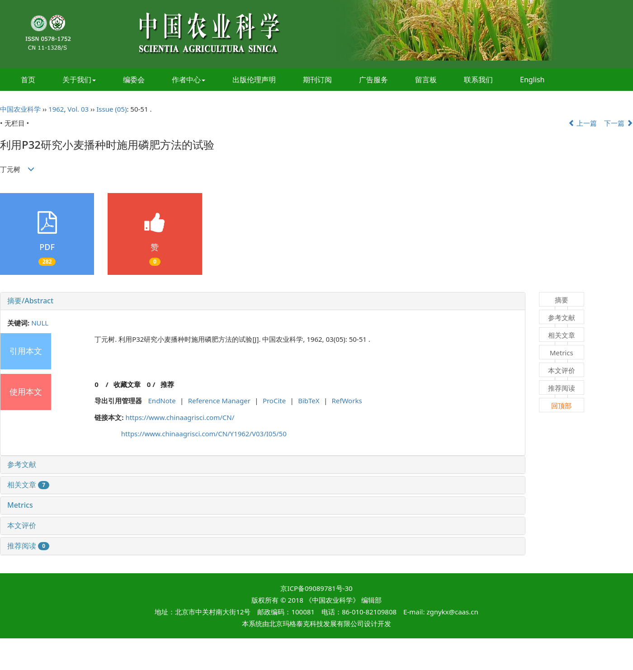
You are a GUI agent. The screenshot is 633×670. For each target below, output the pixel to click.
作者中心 (188, 80)
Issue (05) (111, 108)
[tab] (262, 301)
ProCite (274, 400)
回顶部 (561, 405)
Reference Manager (219, 400)
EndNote (162, 400)
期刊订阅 (317, 80)
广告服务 (373, 80)
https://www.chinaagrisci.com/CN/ (179, 417)
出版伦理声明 (254, 80)
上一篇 (582, 122)
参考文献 (21, 464)
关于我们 (79, 80)
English (532, 80)
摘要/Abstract (30, 301)
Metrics (20, 505)
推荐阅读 (28, 546)
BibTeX (308, 400)
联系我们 (478, 80)
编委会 (134, 80)
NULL (39, 322)
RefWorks (347, 400)
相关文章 (28, 485)
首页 (28, 80)
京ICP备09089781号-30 (316, 588)
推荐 (167, 384)
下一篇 (618, 122)
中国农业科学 (20, 108)
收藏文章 (127, 384)
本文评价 (21, 525)
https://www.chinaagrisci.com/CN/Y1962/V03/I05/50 (204, 433)
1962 (56, 108)
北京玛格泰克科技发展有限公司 (316, 623)
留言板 (426, 80)
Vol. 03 (78, 108)
